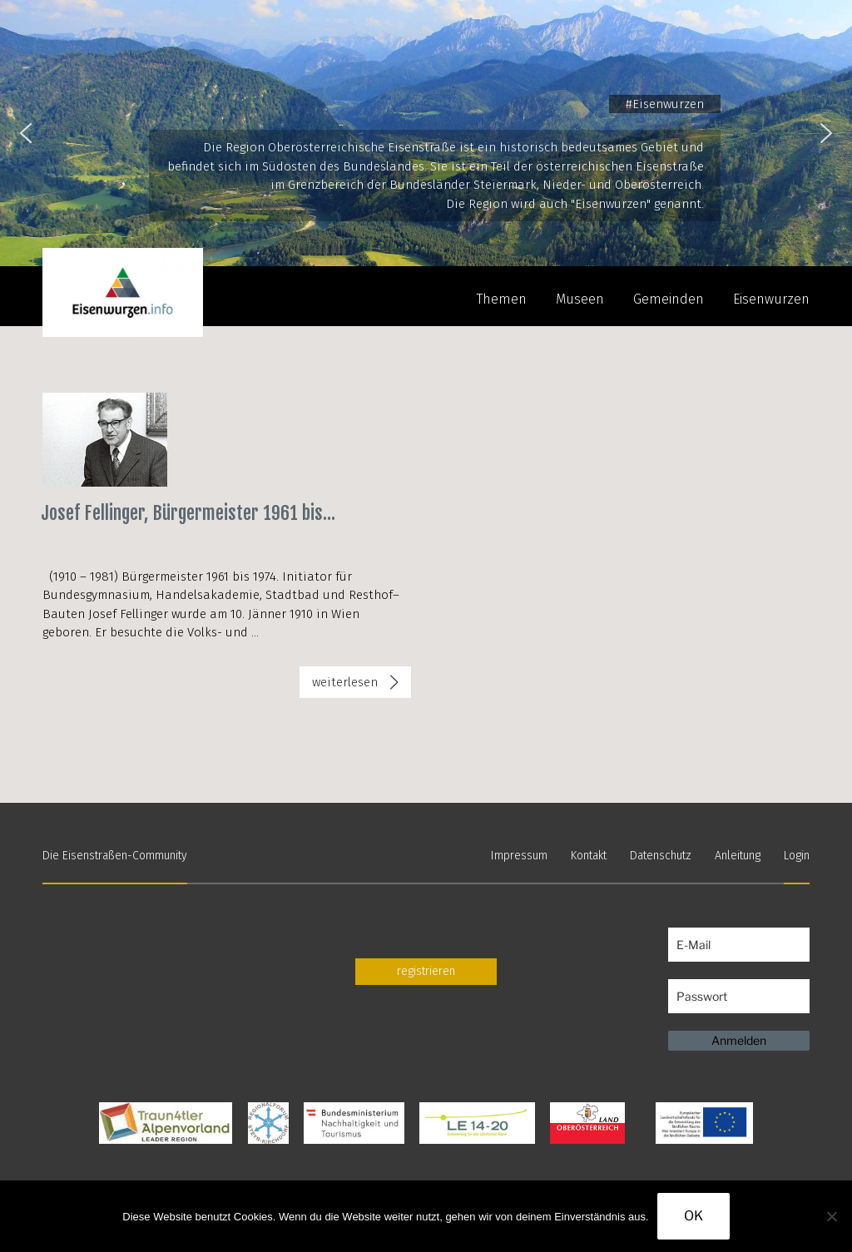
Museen (580, 299)
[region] (426, 133)
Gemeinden (668, 299)
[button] (25, 133)
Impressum (519, 856)
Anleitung (737, 856)
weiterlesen (361, 685)
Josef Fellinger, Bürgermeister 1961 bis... (188, 513)
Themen (502, 299)
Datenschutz (660, 856)
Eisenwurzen (771, 299)
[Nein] (831, 1216)
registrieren (426, 971)
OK (693, 1216)
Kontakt (589, 856)
